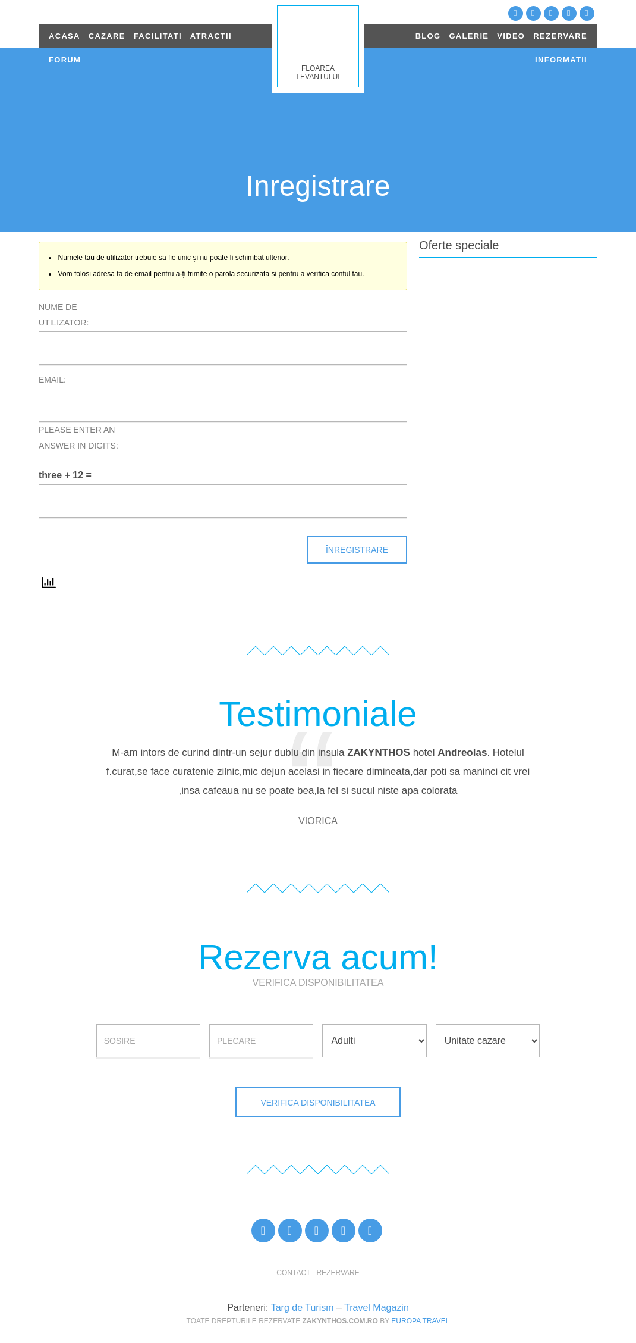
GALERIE (469, 36)
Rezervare (337, 1273)
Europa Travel (420, 1321)
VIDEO (511, 36)
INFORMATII (561, 59)
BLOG (428, 36)
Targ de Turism (302, 1308)
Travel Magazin (376, 1308)
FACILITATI (158, 36)
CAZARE (107, 36)
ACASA (64, 36)
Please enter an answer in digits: (78, 437)
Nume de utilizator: (64, 314)
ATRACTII (211, 36)
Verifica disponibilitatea (317, 1102)
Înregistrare (357, 550)
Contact (293, 1273)
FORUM (65, 59)
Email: (52, 379)
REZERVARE (560, 36)
